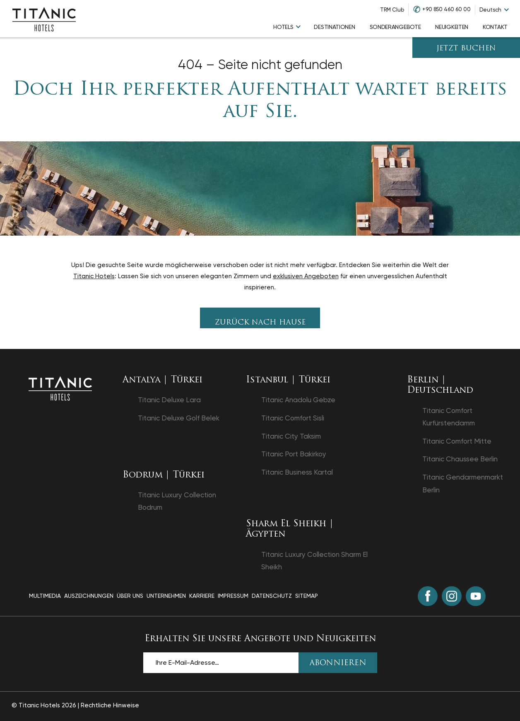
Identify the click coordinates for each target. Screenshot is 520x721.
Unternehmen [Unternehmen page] (166, 595)
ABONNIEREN (337, 663)
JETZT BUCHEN (466, 48)
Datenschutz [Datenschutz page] (272, 595)
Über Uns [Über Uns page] (130, 595)
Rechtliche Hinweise (110, 705)
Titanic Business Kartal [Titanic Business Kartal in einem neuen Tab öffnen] (297, 472)
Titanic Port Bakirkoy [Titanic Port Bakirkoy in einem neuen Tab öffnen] (293, 454)
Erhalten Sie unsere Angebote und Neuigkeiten (260, 639)
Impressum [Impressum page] (233, 595)
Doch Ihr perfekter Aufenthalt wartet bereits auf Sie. (260, 101)
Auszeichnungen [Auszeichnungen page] (88, 595)
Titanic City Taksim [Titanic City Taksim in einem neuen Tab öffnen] (291, 436)
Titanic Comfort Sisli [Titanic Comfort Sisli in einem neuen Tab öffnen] (292, 418)
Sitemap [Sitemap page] (306, 595)
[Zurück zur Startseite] (60, 388)
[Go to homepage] (44, 18)
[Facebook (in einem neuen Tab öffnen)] (428, 596)
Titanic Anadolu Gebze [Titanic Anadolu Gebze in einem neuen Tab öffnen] (298, 400)
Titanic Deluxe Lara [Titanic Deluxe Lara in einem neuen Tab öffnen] (169, 400)
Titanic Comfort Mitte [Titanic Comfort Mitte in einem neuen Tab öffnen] (456, 441)
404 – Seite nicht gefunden (260, 64)
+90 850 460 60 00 (446, 9)
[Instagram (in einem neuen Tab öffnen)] (452, 596)
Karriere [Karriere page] (201, 595)
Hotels (283, 27)
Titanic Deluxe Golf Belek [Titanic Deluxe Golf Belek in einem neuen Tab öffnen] (178, 418)
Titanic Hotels (94, 276)
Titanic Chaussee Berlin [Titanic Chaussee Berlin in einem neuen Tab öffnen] (460, 459)
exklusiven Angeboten (306, 276)
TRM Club (392, 10)
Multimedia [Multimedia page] (45, 595)
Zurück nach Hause (260, 322)
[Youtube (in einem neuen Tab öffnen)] (476, 596)
